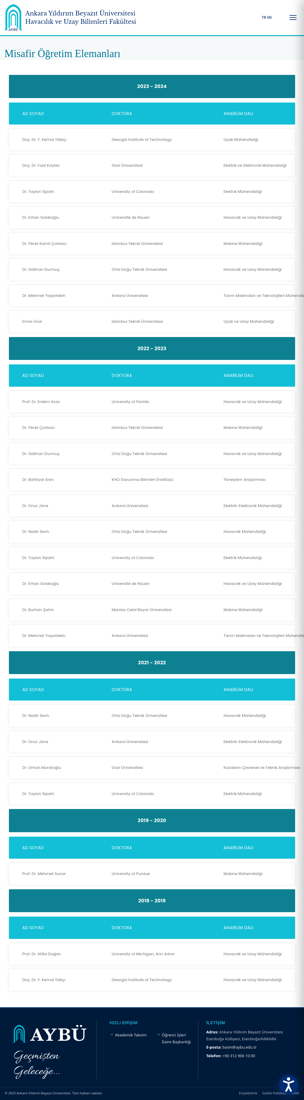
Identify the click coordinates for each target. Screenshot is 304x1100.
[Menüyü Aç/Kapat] (293, 17)
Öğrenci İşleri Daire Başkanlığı (176, 1038)
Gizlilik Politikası (274, 1093)
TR (264, 17)
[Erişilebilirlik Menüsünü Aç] (288, 1084)
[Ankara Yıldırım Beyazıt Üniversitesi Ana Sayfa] (70, 17)
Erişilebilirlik (248, 1093)
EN (269, 17)
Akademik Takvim (130, 1035)
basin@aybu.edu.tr (239, 1047)
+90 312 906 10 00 (238, 1055)
